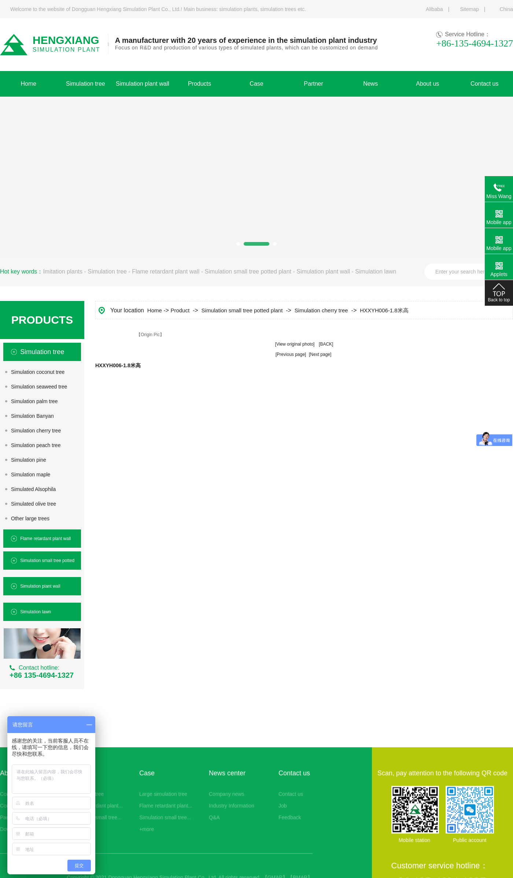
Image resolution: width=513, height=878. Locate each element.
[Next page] (320, 354)
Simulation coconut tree (37, 372)
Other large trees (30, 518)
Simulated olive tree (33, 504)
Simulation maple (30, 474)
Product (179, 310)
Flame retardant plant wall (165, 271)
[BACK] (326, 344)
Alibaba (434, 9)
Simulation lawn (375, 271)
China (506, 9)
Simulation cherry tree (36, 431)
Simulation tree (107, 271)
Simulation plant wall (323, 271)
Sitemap (469, 9)
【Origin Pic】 (150, 334)
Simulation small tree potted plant (247, 271)
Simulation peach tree (35, 445)
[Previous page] (291, 354)
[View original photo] (295, 344)
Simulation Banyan (32, 416)
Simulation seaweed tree (39, 387)
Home (154, 310)
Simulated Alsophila (33, 489)
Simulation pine (28, 460)
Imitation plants (62, 271)
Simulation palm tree (34, 401)
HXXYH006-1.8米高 (384, 310)
